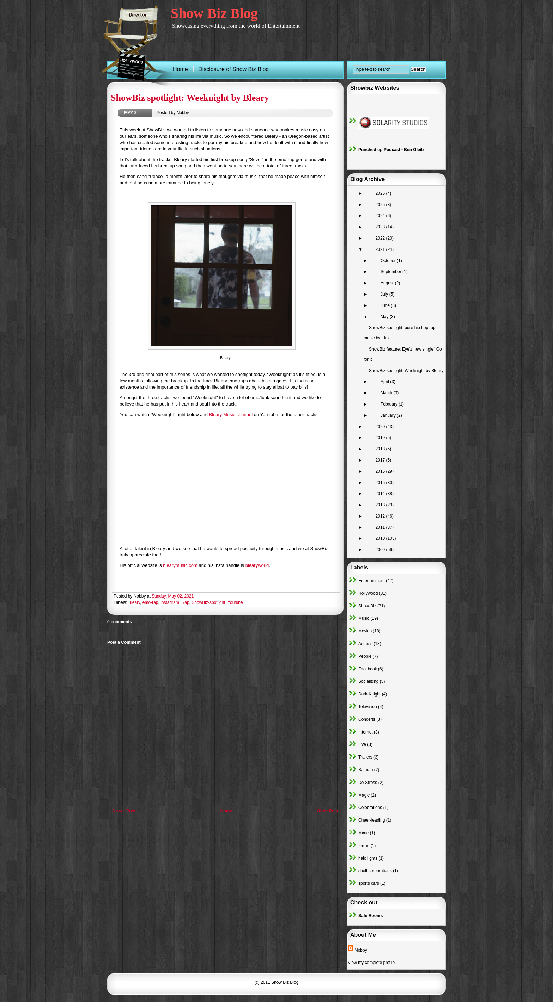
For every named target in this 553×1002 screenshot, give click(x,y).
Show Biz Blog (214, 13)
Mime (363, 832)
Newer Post (124, 811)
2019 (381, 437)
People (364, 656)
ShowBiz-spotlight (208, 602)
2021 (381, 249)
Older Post (327, 811)
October (389, 260)
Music (363, 618)
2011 (381, 527)
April (385, 381)
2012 (381, 516)
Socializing (368, 681)
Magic (364, 795)
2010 (381, 538)
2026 (381, 193)
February (390, 404)
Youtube (235, 602)
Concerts (366, 719)
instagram (169, 602)
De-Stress (367, 782)
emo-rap (150, 602)
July (385, 294)
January (389, 415)
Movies (365, 631)
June (386, 305)
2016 (381, 471)
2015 (381, 482)
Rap (185, 602)
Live (362, 744)
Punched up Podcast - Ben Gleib (391, 149)
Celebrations (370, 807)
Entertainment (371, 580)
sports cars (368, 883)
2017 (381, 460)
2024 (381, 215)
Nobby (361, 950)
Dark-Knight (369, 694)
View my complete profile (371, 962)
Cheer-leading (371, 820)
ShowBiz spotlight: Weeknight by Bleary (190, 98)
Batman (365, 769)
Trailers (365, 757)
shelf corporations (375, 870)
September (391, 271)
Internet (365, 732)
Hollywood (368, 593)
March (387, 392)
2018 (381, 448)
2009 (381, 549)
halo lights (367, 858)
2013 (381, 504)
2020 (381, 426)
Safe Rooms (370, 915)
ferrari (363, 845)
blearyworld (257, 565)
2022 (381, 238)
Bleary (134, 602)
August (388, 282)
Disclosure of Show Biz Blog (233, 69)
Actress (365, 643)
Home (226, 811)
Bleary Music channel (231, 414)
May (385, 316)
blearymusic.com (180, 565)
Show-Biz (367, 606)
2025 (381, 204)
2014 (381, 493)
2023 (381, 226)
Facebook (367, 669)
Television (367, 706)
